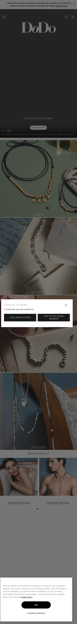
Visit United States (20, 317)
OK (36, 605)
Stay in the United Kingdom (54, 317)
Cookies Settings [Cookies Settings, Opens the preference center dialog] (36, 613)
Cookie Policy (26, 597)
